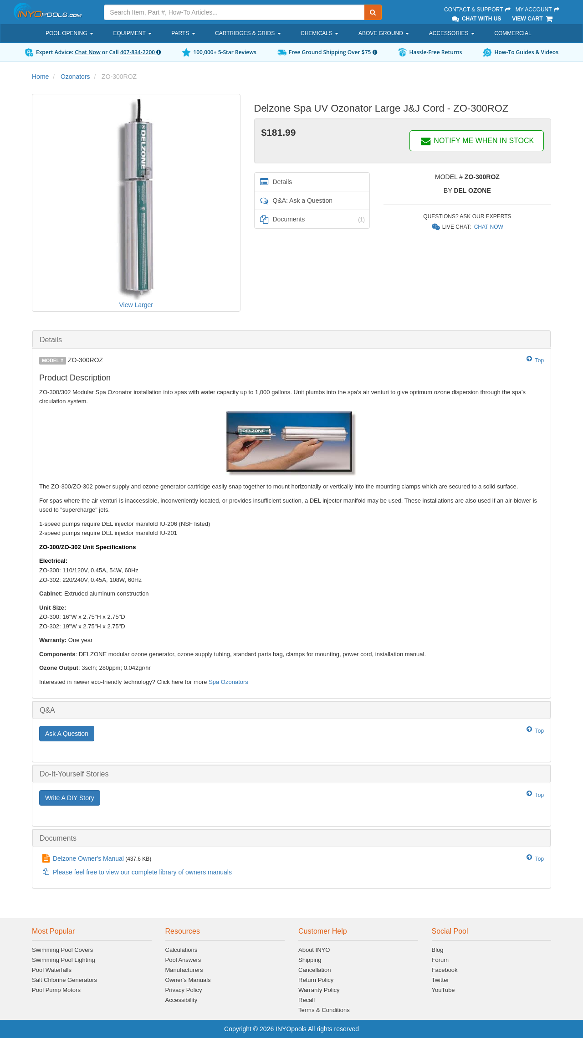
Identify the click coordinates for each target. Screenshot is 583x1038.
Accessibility (181, 1000)
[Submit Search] (373, 12)
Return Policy (315, 979)
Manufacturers (184, 969)
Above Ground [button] (383, 33)
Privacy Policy (183, 990)
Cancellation (314, 969)
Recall (306, 1000)
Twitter (440, 979)
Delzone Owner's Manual (88, 858)
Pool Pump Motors (56, 990)
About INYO (314, 949)
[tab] (291, 340)
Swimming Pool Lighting (63, 959)
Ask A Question (66, 733)
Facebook (445, 969)
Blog (438, 949)
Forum (440, 959)
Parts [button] (183, 33)
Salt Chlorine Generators (64, 979)
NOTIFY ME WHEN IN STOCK (476, 140)
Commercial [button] (512, 33)
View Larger (136, 304)
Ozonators (75, 76)
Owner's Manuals (188, 979)
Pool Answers (183, 959)
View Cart (532, 18)
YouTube (443, 990)
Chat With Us (476, 18)
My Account (538, 9)
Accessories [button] (452, 33)
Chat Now (88, 52)
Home (40, 76)
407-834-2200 (140, 52)
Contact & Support (477, 9)
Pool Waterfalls (52, 969)
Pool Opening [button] (69, 33)
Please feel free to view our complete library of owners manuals (142, 872)
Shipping (310, 959)
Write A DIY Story (69, 798)
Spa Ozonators (228, 681)
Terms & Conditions (324, 1010)
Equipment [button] (132, 33)
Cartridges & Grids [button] (248, 33)
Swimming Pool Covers (62, 949)
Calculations (181, 949)
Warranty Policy (319, 990)
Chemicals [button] (319, 33)
